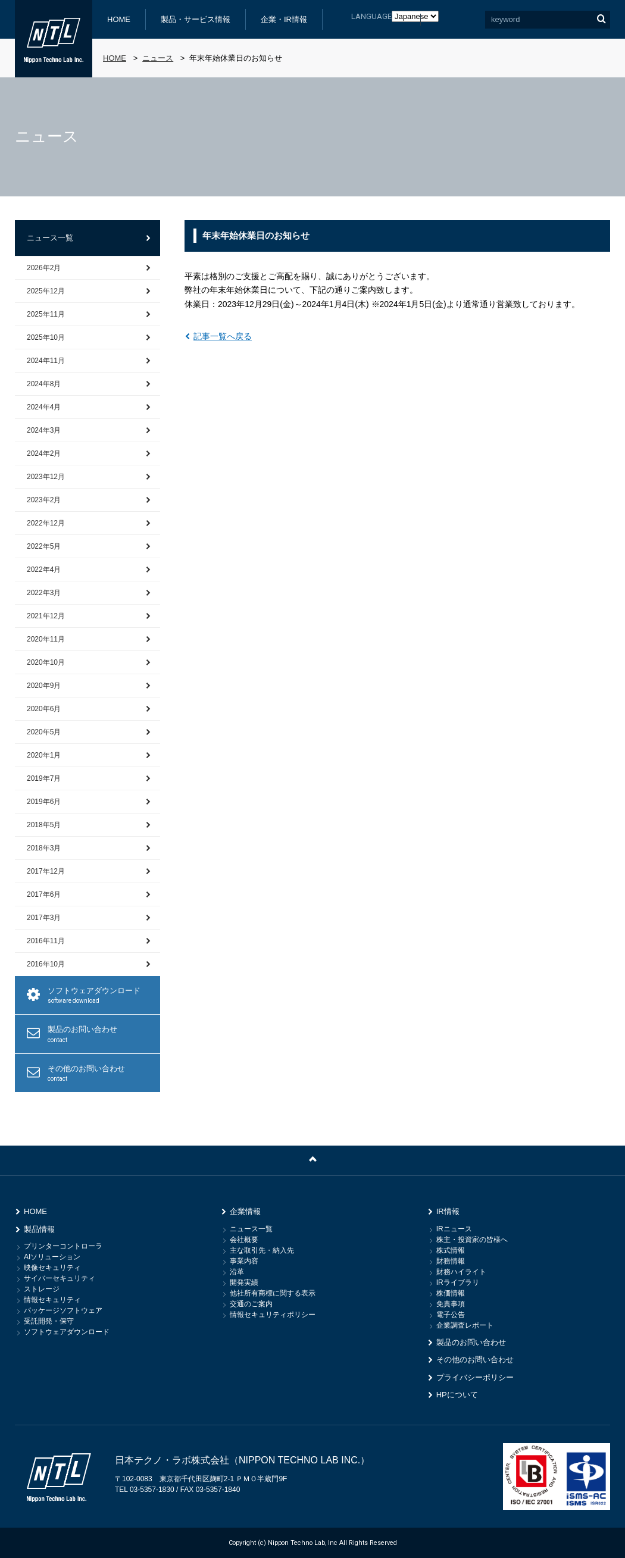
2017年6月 (44, 894)
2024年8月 (44, 384)
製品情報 (39, 1229)
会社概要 (244, 1239)
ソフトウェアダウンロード (99, 996)
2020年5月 (44, 732)
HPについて (457, 1394)
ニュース (157, 58)
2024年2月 (44, 453)
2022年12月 (46, 523)
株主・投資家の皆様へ (472, 1239)
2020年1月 (44, 755)
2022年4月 (44, 569)
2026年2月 (44, 268)
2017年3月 (44, 917)
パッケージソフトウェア (63, 1310)
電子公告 (450, 1314)
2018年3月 (44, 848)
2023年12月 (46, 477)
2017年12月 (46, 871)
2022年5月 (44, 546)
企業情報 (245, 1211)
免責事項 (450, 1304)
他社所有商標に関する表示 (272, 1293)
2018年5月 (44, 825)
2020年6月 (44, 709)
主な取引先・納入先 (262, 1250)
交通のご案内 (251, 1304)
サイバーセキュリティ (59, 1278)
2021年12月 (46, 616)
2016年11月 (46, 941)
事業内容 (244, 1261)
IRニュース (454, 1229)
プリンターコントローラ (63, 1246)
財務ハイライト (461, 1272)
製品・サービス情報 (195, 19)
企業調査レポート (464, 1325)
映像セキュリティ (52, 1267)
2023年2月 (44, 500)
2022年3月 (44, 593)
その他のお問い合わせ (99, 1074)
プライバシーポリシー (475, 1377)
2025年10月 (46, 337)
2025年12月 (46, 291)
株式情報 (450, 1250)
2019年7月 (44, 778)
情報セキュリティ (52, 1300)
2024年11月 (46, 360)
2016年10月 (46, 964)
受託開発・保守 (49, 1321)
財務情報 (450, 1261)
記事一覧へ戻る (222, 336)
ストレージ (42, 1289)
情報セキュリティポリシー (272, 1314)
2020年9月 (44, 685)
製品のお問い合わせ (99, 1034)
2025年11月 (46, 314)
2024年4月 (44, 407)
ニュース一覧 (50, 237)
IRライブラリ (457, 1282)
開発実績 (244, 1282)
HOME (118, 19)
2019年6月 (44, 801)
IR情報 (448, 1211)
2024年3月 (44, 430)
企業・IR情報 (284, 19)
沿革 (237, 1272)
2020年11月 (46, 639)
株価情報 (450, 1293)
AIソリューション (52, 1257)
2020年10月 (46, 662)
